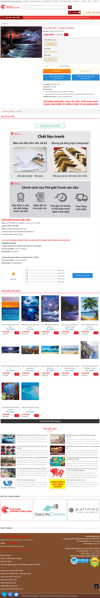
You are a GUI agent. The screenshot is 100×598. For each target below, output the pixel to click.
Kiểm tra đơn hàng (36, 1)
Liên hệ (95, 1)
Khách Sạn (47, 21)
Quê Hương (45, 17)
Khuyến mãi (76, 1)
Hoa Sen (70, 17)
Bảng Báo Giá (46, 1)
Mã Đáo (53, 17)
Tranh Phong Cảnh (8, 111)
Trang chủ (26, 1)
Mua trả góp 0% (57, 77)
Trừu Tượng (28, 17)
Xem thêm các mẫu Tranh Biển (50, 126)
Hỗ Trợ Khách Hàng (65, 1)
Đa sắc (51, 59)
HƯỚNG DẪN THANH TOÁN (13, 234)
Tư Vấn (83, 1)
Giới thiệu (55, 1)
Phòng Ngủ (38, 21)
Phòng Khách (28, 21)
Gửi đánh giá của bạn (82, 275)
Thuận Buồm (62, 17)
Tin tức (89, 1)
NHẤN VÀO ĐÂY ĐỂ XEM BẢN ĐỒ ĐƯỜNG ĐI (19, 231)
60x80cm (50, 44)
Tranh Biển (18, 111)
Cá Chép (77, 17)
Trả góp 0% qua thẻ (85, 77)
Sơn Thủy (37, 17)
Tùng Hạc (85, 17)
